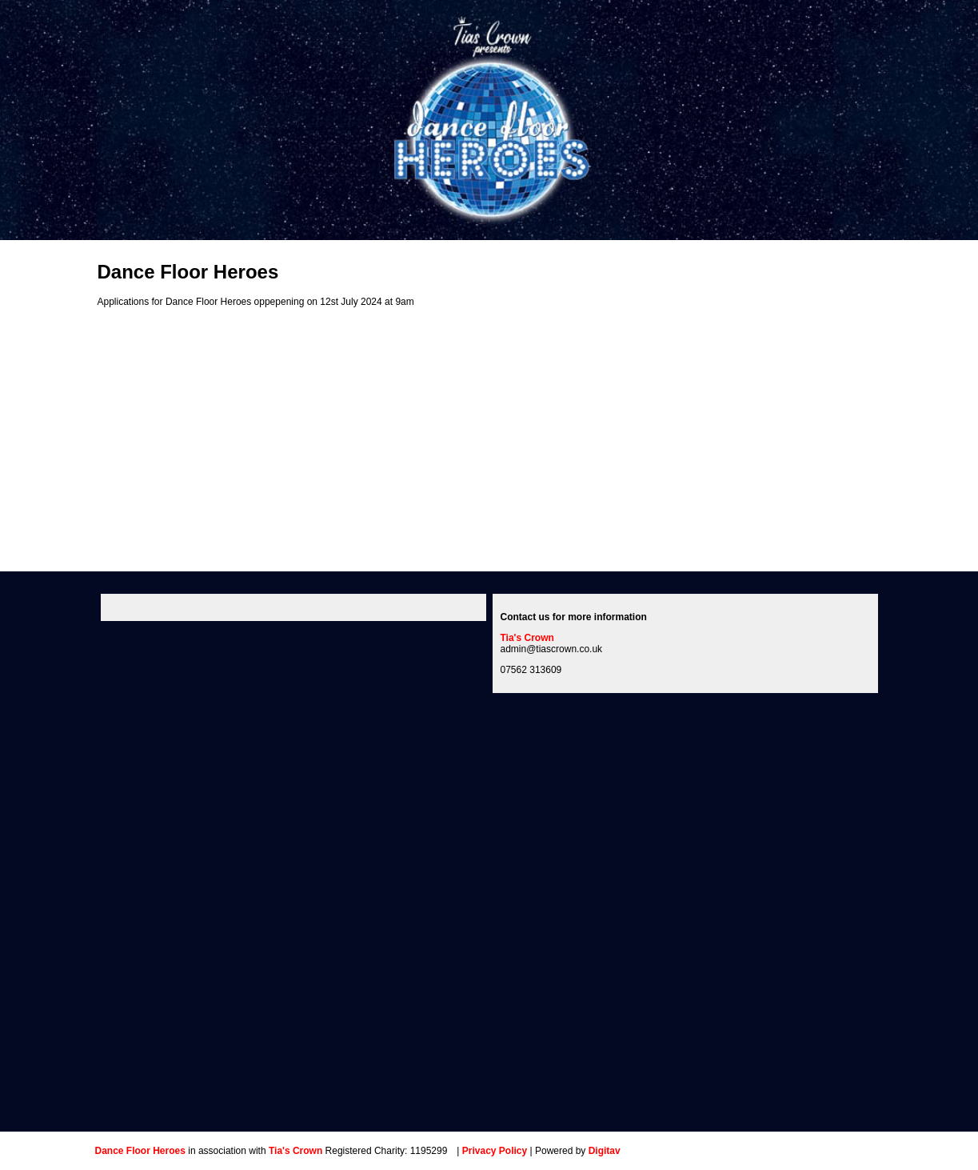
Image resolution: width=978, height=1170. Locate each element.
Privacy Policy (494, 1150)
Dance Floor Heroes (140, 1150)
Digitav (605, 1150)
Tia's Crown (527, 637)
